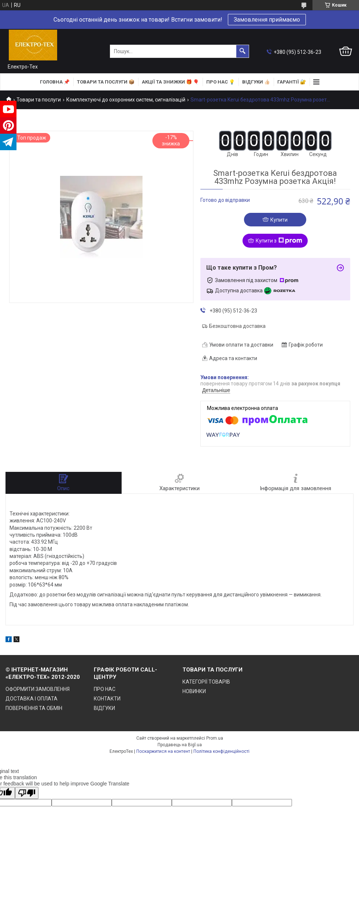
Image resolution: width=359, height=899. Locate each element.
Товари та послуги (38, 100)
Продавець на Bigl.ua (180, 744)
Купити (279, 220)
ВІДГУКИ (104, 708)
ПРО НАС (104, 689)
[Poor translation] (26, 793)
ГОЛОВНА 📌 (55, 82)
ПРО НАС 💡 (220, 82)
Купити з (279, 240)
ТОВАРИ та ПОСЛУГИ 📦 (105, 82)
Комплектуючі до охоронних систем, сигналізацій (125, 100)
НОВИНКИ (194, 691)
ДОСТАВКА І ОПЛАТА (31, 699)
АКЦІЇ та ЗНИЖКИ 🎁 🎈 (170, 82)
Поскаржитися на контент (163, 751)
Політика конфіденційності (221, 751)
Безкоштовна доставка (237, 326)
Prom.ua (214, 738)
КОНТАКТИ (107, 699)
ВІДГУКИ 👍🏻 (256, 82)
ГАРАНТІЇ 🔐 (291, 82)
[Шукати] (242, 51)
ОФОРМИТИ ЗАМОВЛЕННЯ (37, 689)
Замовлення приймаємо (267, 19)
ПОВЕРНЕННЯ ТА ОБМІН (33, 708)
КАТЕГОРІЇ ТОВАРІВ (206, 682)
